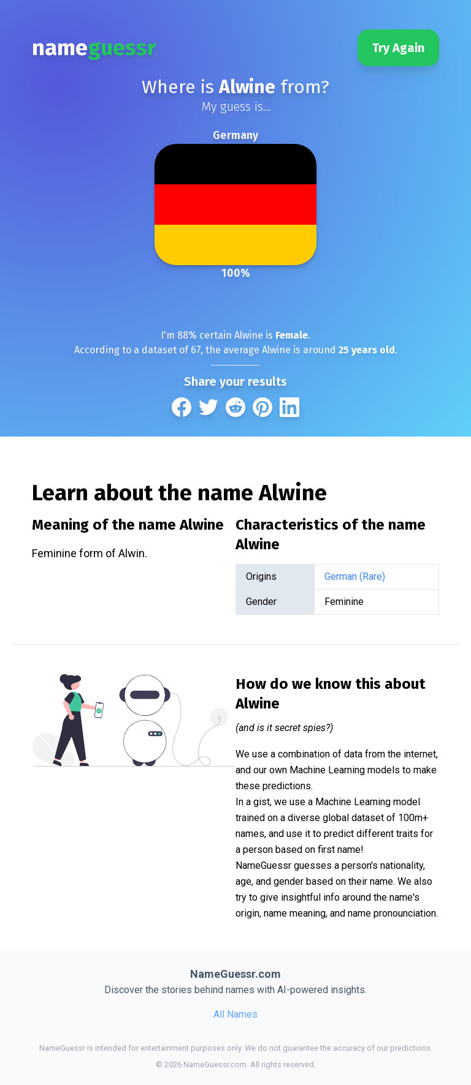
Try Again (398, 47)
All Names (235, 1014)
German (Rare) (354, 576)
